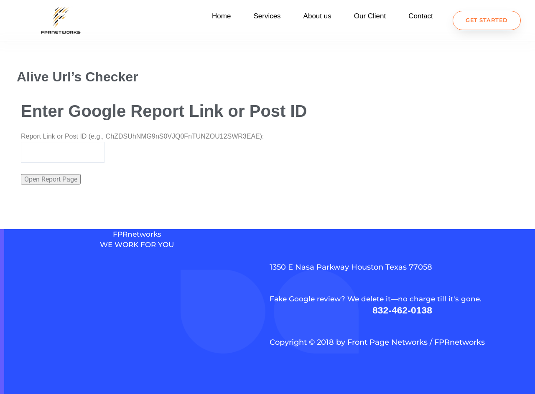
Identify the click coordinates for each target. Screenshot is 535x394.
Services (266, 18)
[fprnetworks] (137, 331)
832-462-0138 (402, 310)
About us (317, 18)
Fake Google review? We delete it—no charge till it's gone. (379, 298)
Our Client (370, 18)
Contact (420, 18)
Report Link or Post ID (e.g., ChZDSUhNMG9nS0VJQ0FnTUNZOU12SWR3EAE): (142, 140)
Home (221, 18)
